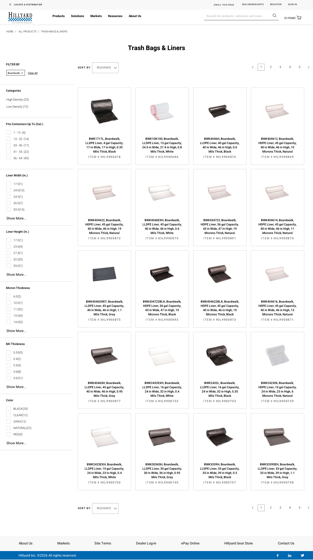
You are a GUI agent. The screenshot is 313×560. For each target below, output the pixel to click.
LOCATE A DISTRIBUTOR (28, 4)
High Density (14, 99)
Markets (96, 16)
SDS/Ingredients (253, 4)
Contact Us (286, 543)
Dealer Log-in (146, 543)
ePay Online (190, 543)
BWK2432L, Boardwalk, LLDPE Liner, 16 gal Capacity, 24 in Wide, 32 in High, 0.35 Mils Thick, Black (220, 392)
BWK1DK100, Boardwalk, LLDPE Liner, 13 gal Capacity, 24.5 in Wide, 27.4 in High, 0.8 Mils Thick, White (162, 148)
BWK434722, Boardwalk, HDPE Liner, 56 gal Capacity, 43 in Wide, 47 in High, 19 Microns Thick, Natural (220, 229)
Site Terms (102, 543)
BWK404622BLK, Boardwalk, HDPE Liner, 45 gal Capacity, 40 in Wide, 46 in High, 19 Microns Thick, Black (220, 310)
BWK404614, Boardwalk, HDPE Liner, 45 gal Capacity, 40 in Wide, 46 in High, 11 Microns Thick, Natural (277, 229)
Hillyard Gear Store (238, 543)
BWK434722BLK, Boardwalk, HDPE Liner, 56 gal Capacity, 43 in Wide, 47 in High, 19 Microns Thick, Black (162, 310)
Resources (115, 16)
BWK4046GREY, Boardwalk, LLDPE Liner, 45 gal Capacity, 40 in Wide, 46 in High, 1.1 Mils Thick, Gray (104, 310)
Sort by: (84, 67)
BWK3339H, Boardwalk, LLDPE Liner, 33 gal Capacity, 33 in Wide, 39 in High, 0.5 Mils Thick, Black (220, 473)
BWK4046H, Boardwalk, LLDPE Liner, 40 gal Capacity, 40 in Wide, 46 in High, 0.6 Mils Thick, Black (220, 148)
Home (9, 31)
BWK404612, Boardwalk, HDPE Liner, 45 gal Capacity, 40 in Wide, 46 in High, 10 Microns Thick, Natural (277, 148)
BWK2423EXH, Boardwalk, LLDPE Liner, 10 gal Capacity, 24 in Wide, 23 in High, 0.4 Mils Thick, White (104, 473)
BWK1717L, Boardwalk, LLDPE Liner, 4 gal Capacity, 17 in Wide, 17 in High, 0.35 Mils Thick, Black (104, 148)
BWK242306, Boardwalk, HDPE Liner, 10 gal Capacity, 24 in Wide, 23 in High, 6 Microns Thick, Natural (277, 392)
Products (58, 16)
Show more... (16, 218)
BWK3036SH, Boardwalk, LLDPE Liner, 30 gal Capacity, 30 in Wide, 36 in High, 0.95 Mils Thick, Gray (162, 473)
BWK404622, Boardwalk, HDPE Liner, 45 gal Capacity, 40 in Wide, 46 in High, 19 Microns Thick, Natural (104, 229)
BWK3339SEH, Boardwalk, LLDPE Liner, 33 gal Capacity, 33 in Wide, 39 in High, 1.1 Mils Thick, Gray (277, 473)
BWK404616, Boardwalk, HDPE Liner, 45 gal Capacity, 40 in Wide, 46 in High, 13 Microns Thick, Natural (277, 310)
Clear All (33, 73)
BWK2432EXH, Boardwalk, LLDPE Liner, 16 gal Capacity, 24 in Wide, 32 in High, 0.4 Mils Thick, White (162, 392)
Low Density (14, 106)
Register (276, 4)
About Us (135, 16)
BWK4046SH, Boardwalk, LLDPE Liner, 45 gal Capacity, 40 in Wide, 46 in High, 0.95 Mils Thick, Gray (104, 392)
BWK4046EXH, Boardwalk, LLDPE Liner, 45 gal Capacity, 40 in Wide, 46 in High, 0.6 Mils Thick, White (162, 229)
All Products (27, 31)
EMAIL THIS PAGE (224, 4)
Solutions (77, 16)
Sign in (292, 4)
